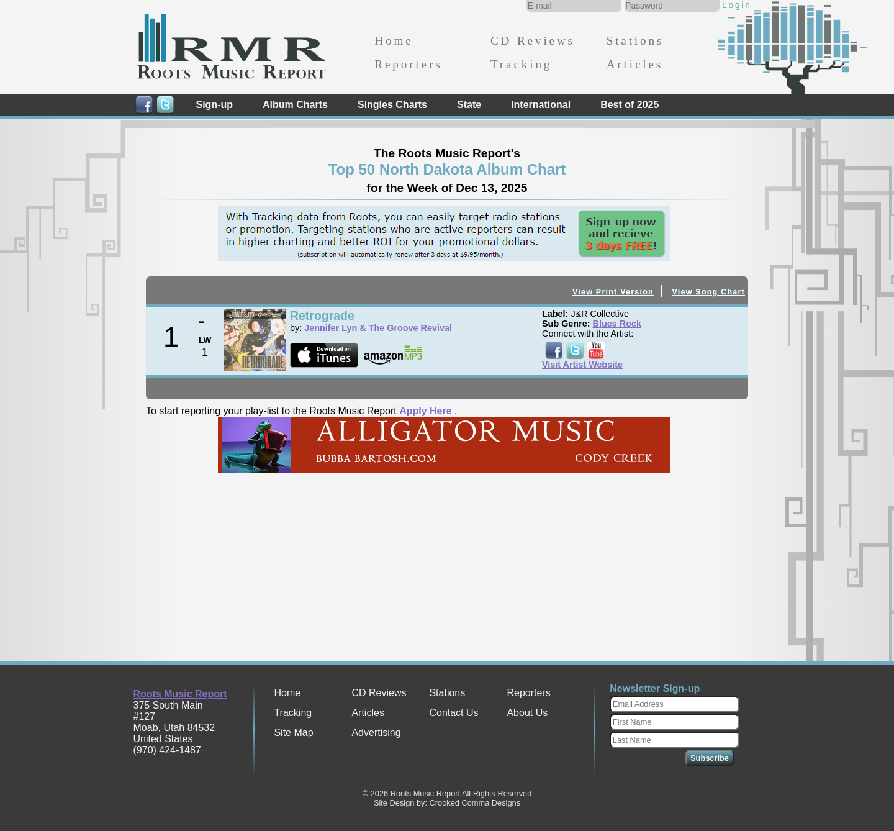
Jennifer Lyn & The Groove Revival (378, 328)
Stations (635, 40)
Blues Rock (617, 324)
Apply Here (425, 411)
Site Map (293, 732)
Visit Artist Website (582, 365)
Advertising (375, 732)
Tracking (521, 64)
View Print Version (613, 292)
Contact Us (453, 712)
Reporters (408, 64)
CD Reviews (532, 40)
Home (393, 40)
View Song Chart (708, 292)
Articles (635, 64)
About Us (527, 712)
